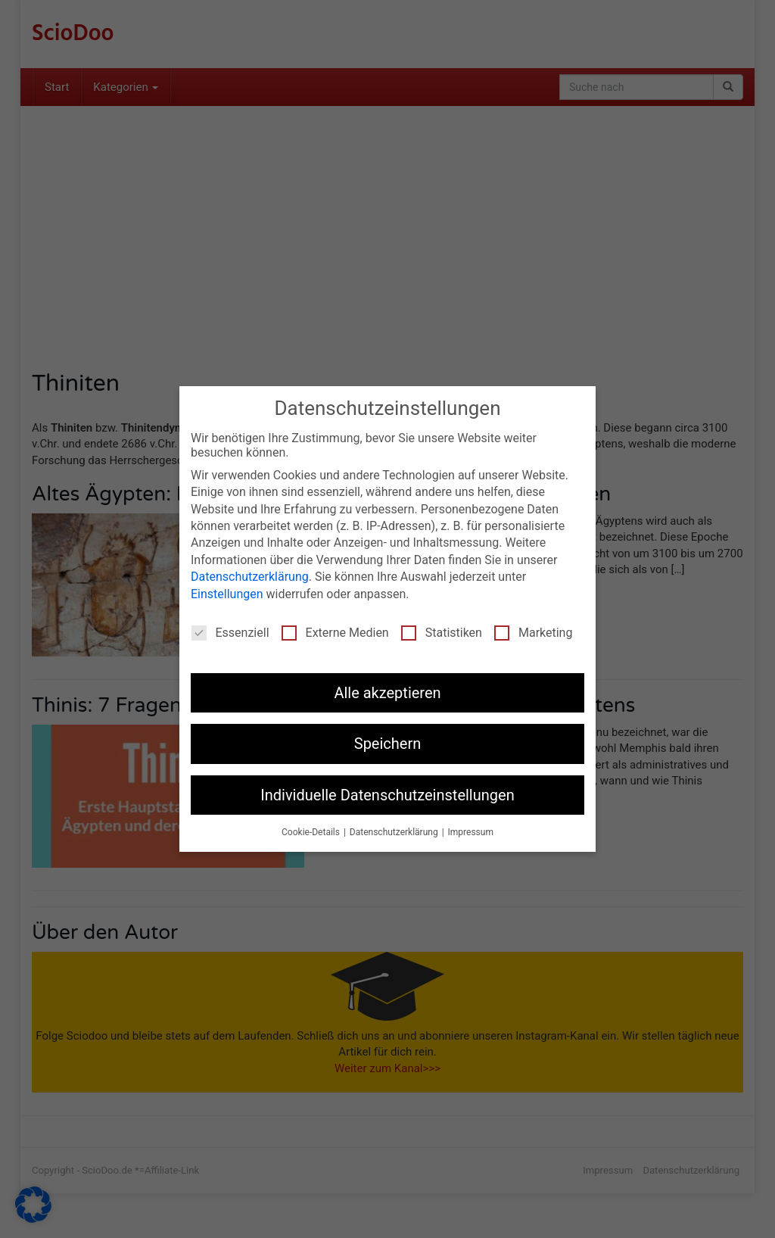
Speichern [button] (388, 743)
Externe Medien (335, 632)
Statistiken (441, 632)
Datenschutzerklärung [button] (395, 832)
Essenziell (230, 632)
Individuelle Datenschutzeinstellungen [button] (387, 795)
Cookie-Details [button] (312, 832)
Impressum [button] (470, 832)
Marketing (533, 632)
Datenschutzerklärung (250, 576)
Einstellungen (227, 594)
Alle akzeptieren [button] (387, 693)
